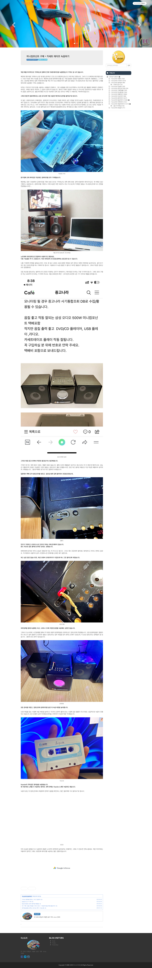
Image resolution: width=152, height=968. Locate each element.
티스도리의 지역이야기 (119, 102)
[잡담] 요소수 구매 (26, 901)
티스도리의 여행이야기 (119, 94)
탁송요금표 (44, 4)
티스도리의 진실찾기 (118, 86)
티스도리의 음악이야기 (119, 98)
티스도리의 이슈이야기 (118, 96)
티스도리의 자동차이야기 (121, 104)
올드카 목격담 (118, 106)
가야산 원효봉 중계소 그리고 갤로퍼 (31, 899)
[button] (11, 23)
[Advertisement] (62, 868)
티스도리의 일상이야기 (32, 59)
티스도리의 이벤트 (118, 79)
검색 (129, 65)
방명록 (64, 4)
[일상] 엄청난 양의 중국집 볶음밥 (30, 903)
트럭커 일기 (117, 84)
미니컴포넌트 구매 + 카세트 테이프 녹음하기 (48, 56)
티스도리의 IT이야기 (118, 80)
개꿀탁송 (55, 4)
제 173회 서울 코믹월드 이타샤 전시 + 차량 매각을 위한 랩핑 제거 (38, 906)
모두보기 (114, 77)
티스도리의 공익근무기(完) (119, 88)
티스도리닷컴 (77, 965)
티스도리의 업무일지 (118, 82)
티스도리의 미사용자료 (119, 92)
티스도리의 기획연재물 (119, 90)
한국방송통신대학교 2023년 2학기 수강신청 (33, 908)
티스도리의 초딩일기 (118, 108)
